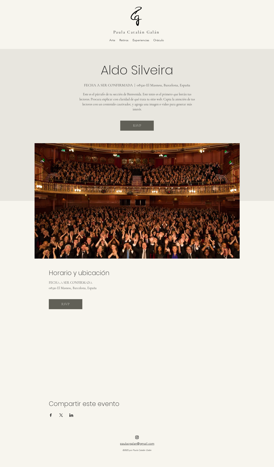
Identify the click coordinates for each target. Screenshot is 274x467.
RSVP (137, 126)
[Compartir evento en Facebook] (51, 415)
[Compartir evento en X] (61, 415)
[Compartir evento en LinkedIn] (71, 415)
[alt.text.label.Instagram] (137, 437)
